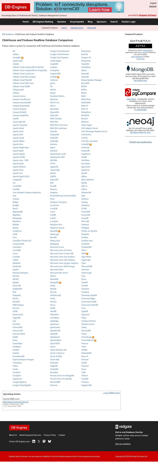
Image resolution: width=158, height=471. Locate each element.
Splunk (84, 183)
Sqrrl (83, 196)
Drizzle (15, 298)
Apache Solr (18, 173)
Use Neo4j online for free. (140, 132)
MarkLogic (54, 234)
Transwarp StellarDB (89, 305)
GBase (15, 366)
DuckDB (16, 302)
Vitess (83, 347)
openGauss (54, 324)
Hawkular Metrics (57, 96)
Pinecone (53, 385)
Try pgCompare (140, 110)
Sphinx (84, 176)
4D (14, 51)
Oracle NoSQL (56, 356)
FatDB (15, 337)
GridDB (54, 77)
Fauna (15, 340)
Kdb (52, 183)
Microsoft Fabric (57, 269)
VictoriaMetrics (88, 340)
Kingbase (54, 192)
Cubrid (15, 260)
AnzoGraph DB (19, 122)
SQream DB (86, 192)
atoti (14, 196)
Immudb (53, 131)
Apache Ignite (18, 151)
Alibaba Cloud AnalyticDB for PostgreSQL (30, 70)
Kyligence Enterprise (58, 202)
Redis (83, 96)
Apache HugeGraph (20, 147)
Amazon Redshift (19, 112)
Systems (61, 21)
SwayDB (84, 218)
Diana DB (17, 286)
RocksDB (85, 115)
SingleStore (86, 154)
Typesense (85, 314)
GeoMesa (16, 372)
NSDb (52, 308)
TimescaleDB (86, 266)
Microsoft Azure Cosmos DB (61, 253)
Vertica (84, 334)
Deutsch (152, 6)
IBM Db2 (54, 122)
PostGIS (84, 54)
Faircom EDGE (19, 334)
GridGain (54, 80)
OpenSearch (55, 337)
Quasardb (85, 74)
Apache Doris (18, 131)
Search (114, 21)
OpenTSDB (55, 343)
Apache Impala (19, 154)
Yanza (83, 369)
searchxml (85, 147)
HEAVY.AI (54, 102)
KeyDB (53, 186)
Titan (83, 276)
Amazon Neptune (19, 109)
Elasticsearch (18, 314)
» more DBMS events (111, 393)
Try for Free (140, 59)
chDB (15, 234)
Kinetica (53, 189)
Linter (52, 212)
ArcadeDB (17, 186)
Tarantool (85, 225)
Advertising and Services (30, 435)
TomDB (84, 282)
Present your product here (140, 142)
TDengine (85, 228)
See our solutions (123, 444)
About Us (13, 435)
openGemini (55, 327)
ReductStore (86, 99)
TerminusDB (86, 247)
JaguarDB (54, 167)
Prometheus (86, 67)
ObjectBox (54, 314)
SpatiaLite (85, 170)
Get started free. (140, 81)
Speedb (84, 173)
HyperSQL (54, 109)
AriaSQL (16, 189)
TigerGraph (85, 260)
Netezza (53, 302)
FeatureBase (17, 343)
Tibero (83, 250)
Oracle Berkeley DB (58, 350)
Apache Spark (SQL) (21, 176)
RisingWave (86, 112)
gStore (52, 83)
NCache (53, 292)
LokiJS (53, 218)
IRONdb (53, 160)
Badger (15, 202)
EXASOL (16, 324)
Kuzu (52, 199)
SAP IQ (84, 138)
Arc (14, 183)
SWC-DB (85, 221)
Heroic (53, 106)
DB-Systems (7, 34)
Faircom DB (18, 331)
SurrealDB (85, 212)
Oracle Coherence (57, 353)
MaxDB (53, 237)
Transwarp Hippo (88, 298)
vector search (142, 52)
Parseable (54, 372)
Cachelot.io (17, 231)
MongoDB (91, 28)
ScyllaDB (86, 144)
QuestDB (85, 77)
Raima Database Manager (91, 80)
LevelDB (53, 208)
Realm (83, 93)
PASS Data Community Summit (15, 402)
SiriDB (84, 157)
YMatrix (84, 376)
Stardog (84, 202)
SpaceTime (85, 167)
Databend (16, 263)
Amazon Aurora (19, 96)
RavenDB (85, 83)
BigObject (17, 215)
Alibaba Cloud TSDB (21, 86)
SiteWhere (85, 160)
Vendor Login (128, 21)
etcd (14, 321)
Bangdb (16, 205)
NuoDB (53, 311)
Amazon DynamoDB (21, 106)
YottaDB (84, 379)
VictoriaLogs (87, 337)
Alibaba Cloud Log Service (23, 74)
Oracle (52, 347)
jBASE (53, 173)
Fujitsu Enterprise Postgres (23, 359)
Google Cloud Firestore (59, 54)
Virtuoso (84, 343)
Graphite (53, 67)
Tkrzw (83, 279)
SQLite (84, 189)
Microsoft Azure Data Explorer (62, 257)
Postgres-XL (86, 57)
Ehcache (16, 308)
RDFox (84, 90)
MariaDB (55, 231)
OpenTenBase (55, 340)
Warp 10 (84, 356)
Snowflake (85, 163)
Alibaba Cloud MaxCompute (24, 77)
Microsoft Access (57, 247)
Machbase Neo (56, 225)
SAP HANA (86, 135)
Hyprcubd (54, 115)
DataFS (16, 269)
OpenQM (54, 334)
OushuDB (54, 369)
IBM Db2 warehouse (58, 128)
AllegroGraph (18, 90)
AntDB (15, 119)
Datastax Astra (77, 28)
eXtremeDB (17, 327)
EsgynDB (16, 318)
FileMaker (17, 347)
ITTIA (52, 163)
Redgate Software (147, 15)
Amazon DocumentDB (22, 102)
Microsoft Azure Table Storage (62, 266)
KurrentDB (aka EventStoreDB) (63, 196)
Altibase (16, 93)
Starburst (84, 199)
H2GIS (53, 90)
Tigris (83, 263)
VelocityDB (86, 331)
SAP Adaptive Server (89, 128)
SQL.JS (84, 186)
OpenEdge (54, 321)
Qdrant (84, 70)
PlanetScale (86, 51)
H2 (51, 86)
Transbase (85, 292)
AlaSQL (16, 64)
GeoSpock (17, 376)
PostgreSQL (86, 61)
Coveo (15, 253)
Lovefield (54, 221)
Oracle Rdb (54, 359)
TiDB (84, 253)
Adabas (16, 54)
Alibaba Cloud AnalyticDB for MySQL (28, 67)
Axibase (16, 199)
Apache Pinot (18, 170)
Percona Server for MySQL (61, 379)
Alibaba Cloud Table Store (23, 83)
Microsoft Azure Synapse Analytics (64, 263)
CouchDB (17, 250)
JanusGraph (55, 170)
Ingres (52, 147)
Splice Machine (87, 180)
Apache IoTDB (19, 157)
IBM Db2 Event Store (59, 125)
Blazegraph (17, 218)
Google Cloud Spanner (59, 57)
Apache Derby (18, 128)
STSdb (84, 208)
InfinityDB (54, 135)
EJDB (15, 311)
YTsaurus (85, 382)
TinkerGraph (86, 273)
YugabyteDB (86, 385)
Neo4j (64, 28)
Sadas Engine (86, 125)
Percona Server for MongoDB (62, 376)
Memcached (55, 241)
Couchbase (17, 247)
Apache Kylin (18, 163)
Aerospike (18, 57)
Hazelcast (54, 99)
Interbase (53, 151)
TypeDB (84, 311)
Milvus (53, 276)
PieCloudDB (55, 382)
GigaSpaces (17, 379)
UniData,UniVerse (88, 321)
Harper (53, 93)
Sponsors (101, 21)
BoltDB (16, 225)
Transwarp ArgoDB (89, 295)
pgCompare (131, 99)
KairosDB (54, 180)
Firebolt (16, 353)
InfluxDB (54, 138)
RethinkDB (85, 102)
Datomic (16, 276)
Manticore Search (57, 228)
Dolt (14, 292)
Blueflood (17, 221)
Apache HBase (19, 141)
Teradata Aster (87, 241)
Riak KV (84, 106)
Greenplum (54, 70)
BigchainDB (18, 212)
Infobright (54, 141)
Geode (15, 369)
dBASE (16, 279)
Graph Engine (55, 61)
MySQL (53, 289)
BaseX (15, 208)
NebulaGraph (55, 295)
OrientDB (54, 363)
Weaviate (85, 359)
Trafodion (85, 289)
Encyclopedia (77, 21)
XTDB (84, 363)
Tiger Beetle (86, 257)
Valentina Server (87, 324)
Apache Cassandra (20, 125)
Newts (52, 305)
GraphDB (54, 64)
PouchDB (85, 64)
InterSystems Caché (58, 154)
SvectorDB (85, 215)
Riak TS (84, 109)
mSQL (52, 286)
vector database (137, 57)
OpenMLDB (55, 331)
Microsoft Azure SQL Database (62, 260)
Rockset (84, 119)
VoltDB (84, 350)
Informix (53, 144)
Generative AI (148, 50)
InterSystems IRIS (57, 157)
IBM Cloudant (56, 119)
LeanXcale (54, 205)
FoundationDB (18, 356)
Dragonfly (17, 295)
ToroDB (84, 286)
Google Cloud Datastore (59, 51)
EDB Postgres (18, 305)
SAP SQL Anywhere (89, 141)
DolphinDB (17, 289)
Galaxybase (17, 363)
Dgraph (16, 282)
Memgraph (54, 244)
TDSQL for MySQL (89, 231)
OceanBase (54, 318)
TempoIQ (85, 234)
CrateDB (16, 257)
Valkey (84, 327)
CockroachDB (18, 244)
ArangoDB (17, 180)
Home (26, 21)
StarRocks (85, 205)
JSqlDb (53, 176)
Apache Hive (18, 144)
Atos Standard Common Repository (27, 192)
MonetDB (54, 279)
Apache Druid (18, 138)
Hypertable (54, 112)
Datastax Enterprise (20, 273)
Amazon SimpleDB (20, 115)
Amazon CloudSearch (21, 99)
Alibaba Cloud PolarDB (22, 80)
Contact (61, 435)
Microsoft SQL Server (59, 273)
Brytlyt (15, 228)
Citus (15, 237)
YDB (83, 372)
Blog (90, 21)
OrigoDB (54, 366)
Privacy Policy (50, 435)
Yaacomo (85, 366)
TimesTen (85, 269)
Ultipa (83, 318)
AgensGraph (18, 61)
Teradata (84, 237)
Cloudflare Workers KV (22, 241)
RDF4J (84, 86)
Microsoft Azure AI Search (61, 250)
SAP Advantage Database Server (94, 131)
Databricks (17, 266)
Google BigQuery (20, 382)
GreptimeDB (55, 74)
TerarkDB (85, 244)
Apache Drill (18, 135)
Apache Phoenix (19, 167)
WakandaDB (86, 353)
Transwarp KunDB (88, 302)
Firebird (16, 350)
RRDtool (84, 122)
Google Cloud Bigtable (22, 385)
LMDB (53, 215)
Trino (83, 308)
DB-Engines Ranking (43, 21)
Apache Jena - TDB (20, 160)
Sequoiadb (85, 151)
